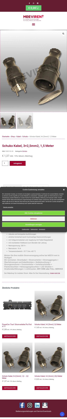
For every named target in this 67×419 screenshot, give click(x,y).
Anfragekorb (18, 164)
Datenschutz (34, 229)
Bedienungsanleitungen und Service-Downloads (33, 412)
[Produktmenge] (5, 163)
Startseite (5, 137)
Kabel (18, 137)
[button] (64, 190)
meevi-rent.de (55, 274)
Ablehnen (33, 219)
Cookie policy (25, 229)
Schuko (25, 137)
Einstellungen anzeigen (33, 225)
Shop (13, 137)
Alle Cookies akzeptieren (33, 213)
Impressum (42, 229)
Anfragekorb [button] (10, 337)
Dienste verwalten (8, 207)
